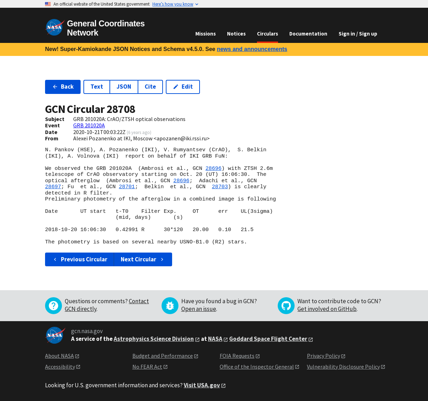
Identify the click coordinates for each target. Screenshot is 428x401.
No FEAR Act (147, 366)
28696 (214, 168)
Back (63, 86)
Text (96, 86)
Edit (183, 86)
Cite (150, 86)
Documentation (308, 33)
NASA (215, 339)
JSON (124, 86)
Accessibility (60, 366)
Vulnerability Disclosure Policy (343, 366)
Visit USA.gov (202, 385)
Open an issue (198, 309)
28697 (53, 186)
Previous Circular (79, 259)
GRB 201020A (89, 125)
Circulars (267, 33)
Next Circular (143, 259)
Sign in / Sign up (358, 33)
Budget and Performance (162, 355)
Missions (205, 33)
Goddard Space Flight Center (268, 339)
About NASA (59, 355)
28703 (220, 186)
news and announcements (252, 49)
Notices (236, 33)
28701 (127, 186)
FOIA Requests (237, 355)
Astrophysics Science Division (154, 339)
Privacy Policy (323, 355)
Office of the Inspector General (257, 366)
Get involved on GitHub (327, 309)
